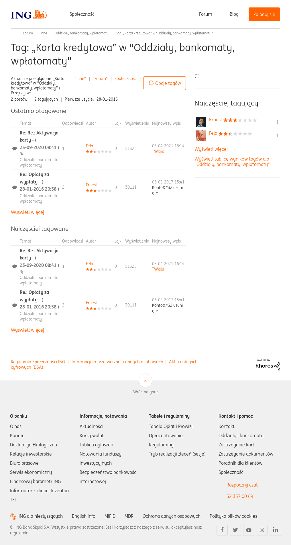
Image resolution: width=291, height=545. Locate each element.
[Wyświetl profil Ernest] (91, 184)
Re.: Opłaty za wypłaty (39, 181)
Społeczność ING (13, 33)
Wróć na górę (145, 391)
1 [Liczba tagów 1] (277, 122)
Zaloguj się (264, 14)
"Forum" (100, 78)
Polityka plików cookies (233, 516)
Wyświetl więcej (27, 212)
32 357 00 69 (240, 496)
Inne (43, 33)
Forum (205, 14)
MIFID (110, 516)
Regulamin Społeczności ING (38, 361)
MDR (129, 516)
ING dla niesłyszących (41, 516)
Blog (234, 14)
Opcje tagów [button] (168, 83)
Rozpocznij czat (242, 485)
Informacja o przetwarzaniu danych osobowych (117, 361)
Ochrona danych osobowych (171, 516)
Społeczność (82, 14)
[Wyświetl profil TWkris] (158, 151)
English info (83, 516)
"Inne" (80, 78)
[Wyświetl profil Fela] (89, 146)
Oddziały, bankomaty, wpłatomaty (82, 33)
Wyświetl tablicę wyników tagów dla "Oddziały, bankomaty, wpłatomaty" (232, 161)
